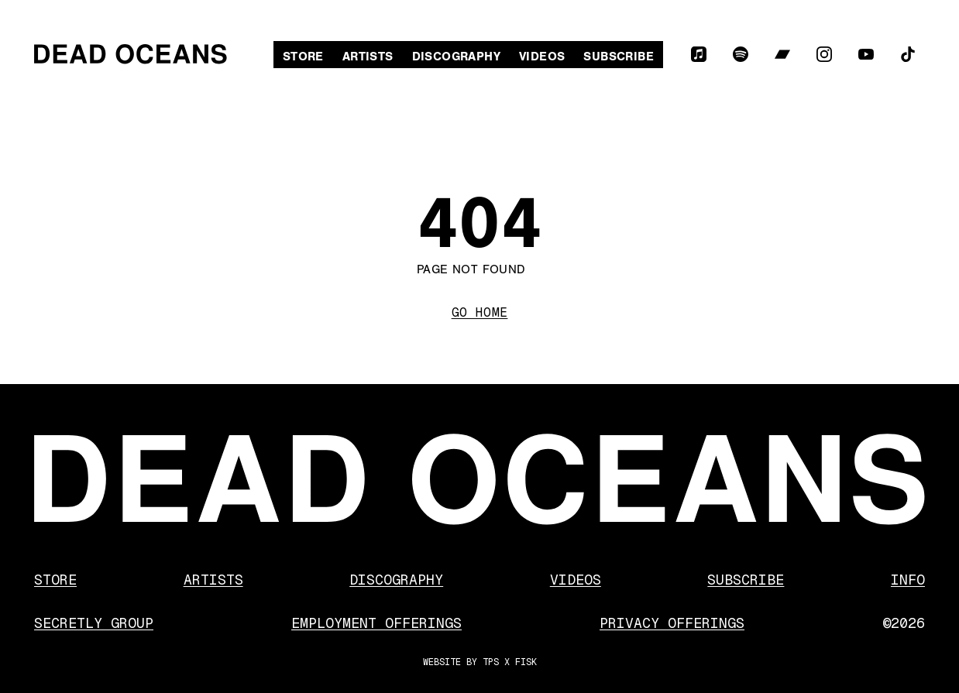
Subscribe (618, 56)
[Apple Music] (699, 54)
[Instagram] (824, 54)
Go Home (480, 312)
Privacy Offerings (672, 623)
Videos (542, 56)
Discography (456, 56)
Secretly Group (93, 623)
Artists (368, 56)
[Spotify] (741, 54)
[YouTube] (866, 54)
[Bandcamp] (782, 54)
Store (303, 56)
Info (908, 579)
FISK (526, 662)
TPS (491, 662)
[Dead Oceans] (130, 54)
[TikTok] (908, 54)
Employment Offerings (376, 623)
